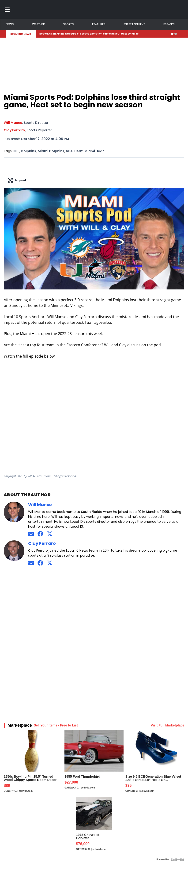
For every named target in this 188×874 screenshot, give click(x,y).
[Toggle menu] (7, 9)
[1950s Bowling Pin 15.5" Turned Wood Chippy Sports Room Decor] (33, 763)
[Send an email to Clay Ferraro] (31, 563)
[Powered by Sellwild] (177, 859)
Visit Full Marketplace (167, 725)
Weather (38, 24)
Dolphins (28, 151)
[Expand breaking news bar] (181, 34)
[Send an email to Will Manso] (31, 534)
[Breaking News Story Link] (103, 34)
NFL (16, 151)
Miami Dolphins (51, 151)
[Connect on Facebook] (40, 534)
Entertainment (134, 24)
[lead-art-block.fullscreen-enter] (94, 180)
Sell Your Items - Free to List (56, 725)
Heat (78, 151)
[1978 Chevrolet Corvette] (94, 826)
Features (98, 24)
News (10, 24)
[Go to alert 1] (172, 34)
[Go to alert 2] (175, 34)
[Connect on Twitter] (50, 534)
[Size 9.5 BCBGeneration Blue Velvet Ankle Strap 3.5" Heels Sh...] (154, 763)
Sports (68, 24)
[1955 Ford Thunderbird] (93, 763)
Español (169, 24)
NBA (69, 151)
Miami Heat (94, 151)
